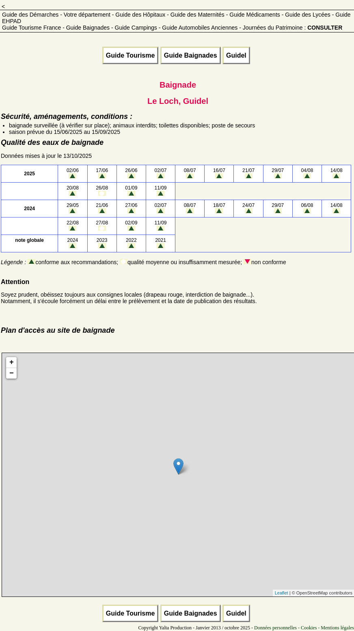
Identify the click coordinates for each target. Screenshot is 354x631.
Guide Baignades (190, 55)
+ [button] (11, 362)
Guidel (236, 55)
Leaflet (281, 592)
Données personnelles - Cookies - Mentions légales (304, 628)
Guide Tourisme (130, 55)
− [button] (11, 373)
